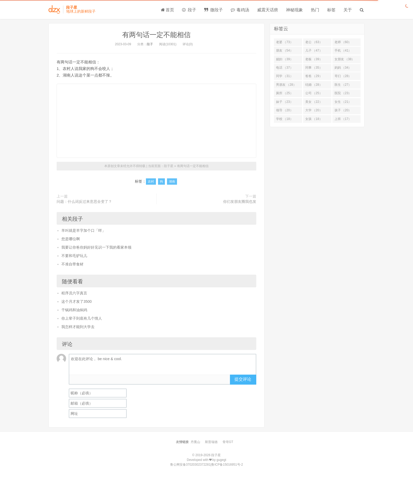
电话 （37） (284, 67)
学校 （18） (284, 119)
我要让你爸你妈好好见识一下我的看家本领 (96, 247)
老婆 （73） (284, 42)
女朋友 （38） (345, 59)
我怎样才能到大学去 (78, 327)
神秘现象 (294, 10)
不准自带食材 (72, 264)
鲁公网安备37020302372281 (190, 464)
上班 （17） (343, 119)
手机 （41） (343, 50)
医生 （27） (343, 85)
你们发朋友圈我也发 (239, 201)
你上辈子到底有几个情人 (81, 318)
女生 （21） (343, 102)
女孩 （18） (313, 119)
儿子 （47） (313, 50)
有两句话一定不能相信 (156, 35)
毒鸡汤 (240, 10)
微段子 (213, 10)
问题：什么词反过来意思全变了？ (84, 201)
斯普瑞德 (211, 442)
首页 (167, 10)
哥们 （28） (343, 76)
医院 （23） (343, 93)
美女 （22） (313, 102)
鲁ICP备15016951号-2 (227, 464)
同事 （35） (313, 67)
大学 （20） (313, 110)
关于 (347, 10)
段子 (189, 10)
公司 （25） (313, 93)
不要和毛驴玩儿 (74, 256)
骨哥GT (228, 442)
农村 (151, 181)
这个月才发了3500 (76, 301)
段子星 (168, 166)
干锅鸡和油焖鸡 (74, 310)
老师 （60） (343, 42)
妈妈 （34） (343, 67)
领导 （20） (284, 110)
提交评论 (242, 379)
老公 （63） (313, 42)
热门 (315, 10)
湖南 (172, 181)
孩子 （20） (343, 110)
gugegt (221, 460)
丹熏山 (195, 442)
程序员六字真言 (74, 293)
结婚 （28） (313, 85)
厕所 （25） (284, 93)
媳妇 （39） (284, 59)
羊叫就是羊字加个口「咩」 (83, 230)
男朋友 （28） (286, 85)
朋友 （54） (284, 50)
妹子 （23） (284, 102)
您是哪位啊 (70, 239)
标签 (331, 10)
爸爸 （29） (313, 76)
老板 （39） (313, 59)
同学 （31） (284, 76)
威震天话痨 (267, 10)
